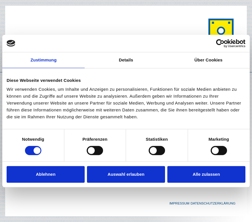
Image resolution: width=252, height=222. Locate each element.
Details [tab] (126, 59)
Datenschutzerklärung (213, 203)
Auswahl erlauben (126, 174)
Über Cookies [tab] (208, 59)
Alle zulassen (206, 174)
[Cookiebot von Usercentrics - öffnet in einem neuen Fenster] (220, 43)
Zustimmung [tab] (43, 59)
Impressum (179, 203)
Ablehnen (45, 174)
